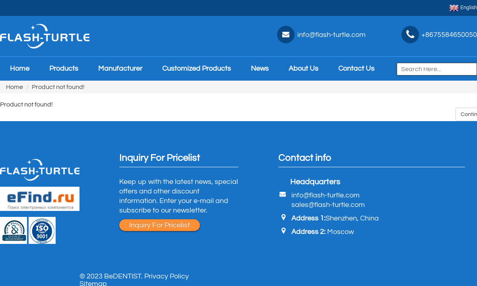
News (260, 68)
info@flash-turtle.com (325, 195)
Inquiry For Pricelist (159, 225)
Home (19, 68)
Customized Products (196, 68)
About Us (303, 68)
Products (63, 68)
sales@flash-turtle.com (328, 205)
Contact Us (356, 68)
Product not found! (58, 87)
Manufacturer (120, 68)
